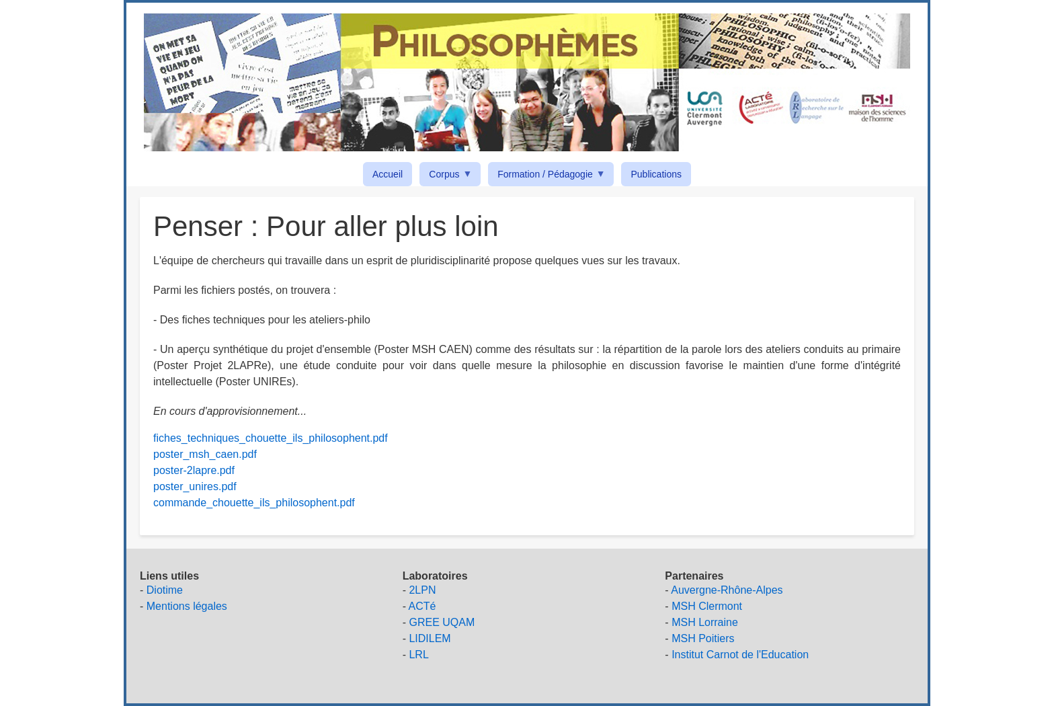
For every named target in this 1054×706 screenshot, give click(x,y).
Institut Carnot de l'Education (740, 654)
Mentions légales (187, 606)
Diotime (165, 590)
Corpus (446, 176)
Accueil (387, 174)
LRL (418, 654)
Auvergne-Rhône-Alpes (726, 590)
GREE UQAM (442, 622)
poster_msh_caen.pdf (205, 454)
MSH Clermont (707, 606)
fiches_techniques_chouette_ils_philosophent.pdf (270, 438)
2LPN (422, 590)
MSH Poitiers (703, 638)
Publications (656, 174)
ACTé (422, 606)
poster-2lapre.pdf (194, 470)
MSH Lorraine (705, 622)
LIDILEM (429, 638)
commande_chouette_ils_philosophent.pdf (254, 502)
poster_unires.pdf (195, 486)
